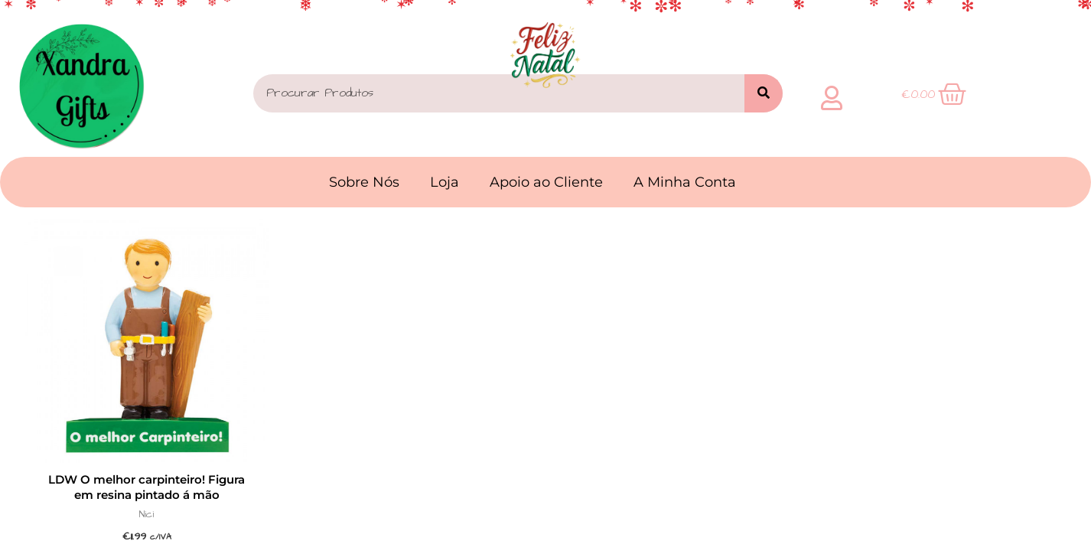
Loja (444, 182)
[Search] (763, 93)
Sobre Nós (364, 182)
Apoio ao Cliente (546, 182)
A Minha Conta (684, 182)
